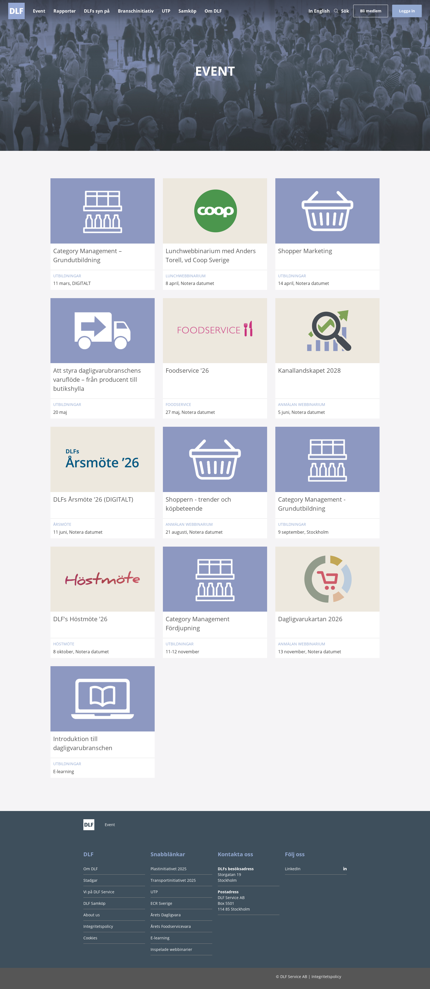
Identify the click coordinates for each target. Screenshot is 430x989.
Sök (341, 11)
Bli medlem (370, 10)
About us (91, 914)
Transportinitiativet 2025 (173, 880)
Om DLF (213, 11)
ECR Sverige (161, 903)
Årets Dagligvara (166, 914)
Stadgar (90, 880)
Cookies (90, 937)
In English (319, 11)
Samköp (187, 11)
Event (39, 11)
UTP (166, 11)
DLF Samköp (94, 903)
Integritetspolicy (98, 926)
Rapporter (64, 11)
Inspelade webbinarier (171, 949)
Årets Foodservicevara (171, 926)
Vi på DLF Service (98, 891)
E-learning (160, 937)
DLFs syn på (97, 11)
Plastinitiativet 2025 (168, 868)
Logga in (407, 10)
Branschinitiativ (136, 11)
